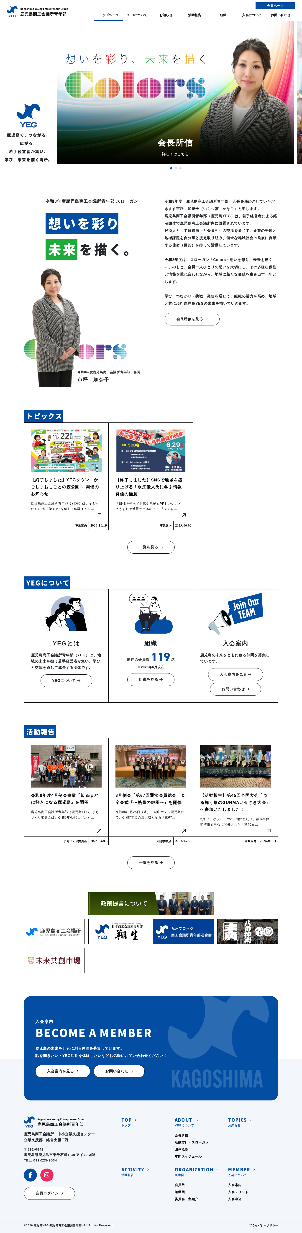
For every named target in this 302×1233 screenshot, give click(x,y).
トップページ (108, 15)
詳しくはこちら (175, 154)
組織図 (194, 1171)
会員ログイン (49, 1193)
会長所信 (181, 1135)
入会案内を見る (235, 674)
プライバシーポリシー (263, 1225)
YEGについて (137, 15)
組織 (223, 15)
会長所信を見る (192, 319)
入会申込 (234, 1199)
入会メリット (238, 1192)
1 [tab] (171, 168)
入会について (252, 15)
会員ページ (275, 6)
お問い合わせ (280, 15)
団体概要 (181, 1149)
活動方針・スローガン (191, 1142)
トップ (126, 1121)
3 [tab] (180, 168)
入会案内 (234, 1185)
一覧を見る (151, 547)
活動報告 (194, 15)
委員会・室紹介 (186, 1199)
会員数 (180, 1185)
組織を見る (151, 679)
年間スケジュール (188, 1156)
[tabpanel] (175, 92)
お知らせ (165, 15)
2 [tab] (176, 168)
